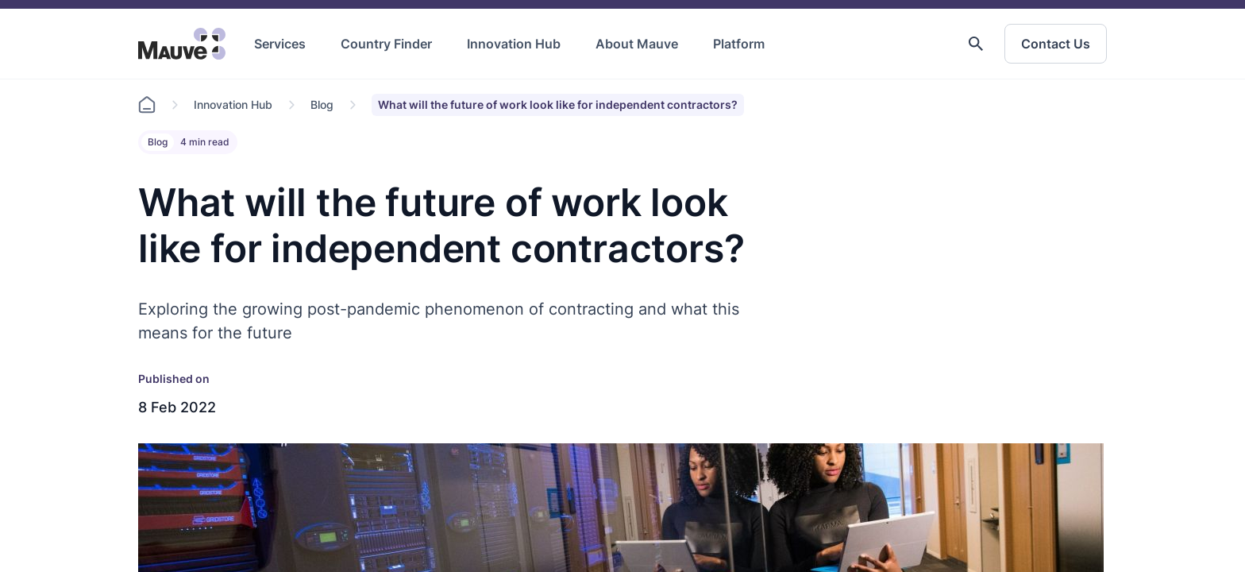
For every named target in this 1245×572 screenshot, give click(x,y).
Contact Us (1055, 44)
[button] (976, 44)
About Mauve (637, 44)
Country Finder (386, 44)
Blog (321, 104)
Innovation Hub (514, 44)
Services (280, 44)
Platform (739, 44)
